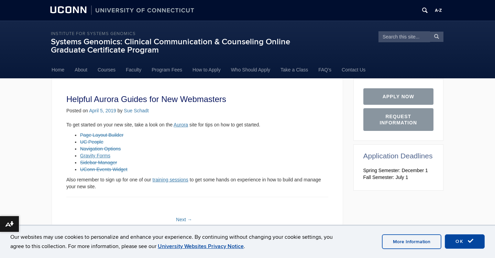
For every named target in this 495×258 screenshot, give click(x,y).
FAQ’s (324, 69)
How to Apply (206, 69)
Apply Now (398, 96)
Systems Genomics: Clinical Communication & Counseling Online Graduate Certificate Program (170, 46)
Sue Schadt (136, 110)
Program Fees (167, 69)
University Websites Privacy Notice (201, 246)
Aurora (181, 124)
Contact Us (353, 69)
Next (184, 219)
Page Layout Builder (101, 135)
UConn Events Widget (104, 169)
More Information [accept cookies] (411, 242)
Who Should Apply (250, 69)
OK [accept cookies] (464, 241)
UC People (91, 142)
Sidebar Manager (98, 162)
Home (58, 69)
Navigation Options (100, 149)
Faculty (133, 69)
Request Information (398, 119)
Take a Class (294, 69)
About (81, 69)
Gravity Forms (95, 155)
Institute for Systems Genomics (93, 33)
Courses (107, 69)
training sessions (170, 179)
